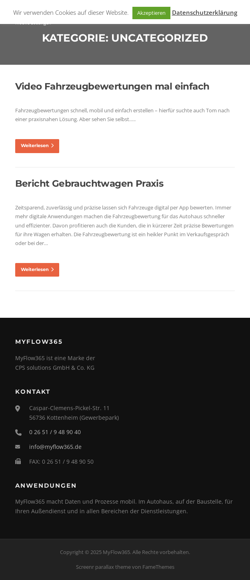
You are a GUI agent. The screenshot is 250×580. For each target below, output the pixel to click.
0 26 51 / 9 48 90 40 (55, 432)
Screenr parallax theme (103, 566)
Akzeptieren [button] (151, 12)
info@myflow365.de (55, 446)
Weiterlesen (37, 145)
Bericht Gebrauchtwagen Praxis (89, 183)
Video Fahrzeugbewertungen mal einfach (112, 86)
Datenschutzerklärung (204, 12)
